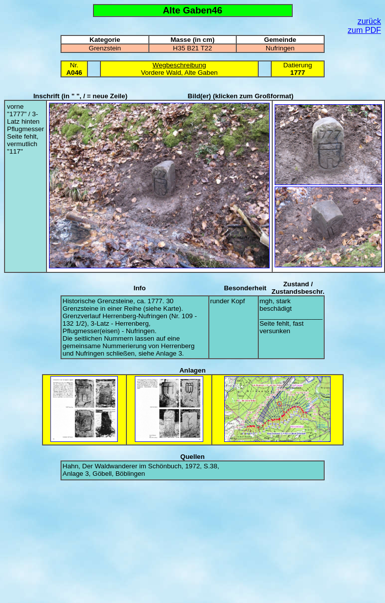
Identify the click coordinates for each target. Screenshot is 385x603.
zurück (369, 21)
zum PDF (364, 30)
